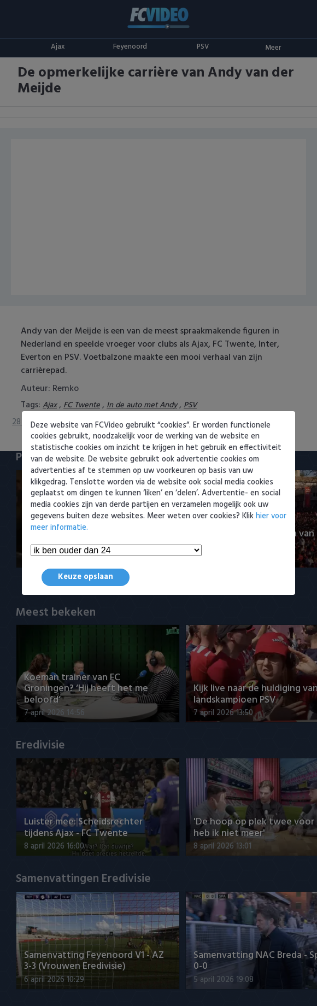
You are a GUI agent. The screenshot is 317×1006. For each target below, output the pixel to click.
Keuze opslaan (85, 577)
